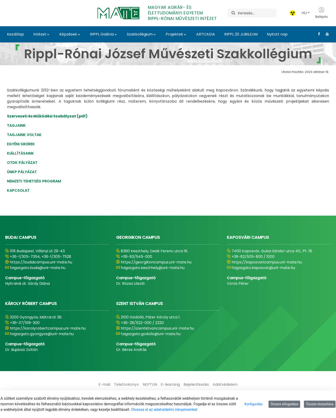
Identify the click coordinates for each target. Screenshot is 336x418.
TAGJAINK (16, 125)
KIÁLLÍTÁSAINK (20, 153)
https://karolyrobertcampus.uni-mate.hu (48, 328)
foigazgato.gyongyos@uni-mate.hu (42, 334)
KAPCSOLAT (18, 190)
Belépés (321, 13)
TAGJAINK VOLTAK (24, 134)
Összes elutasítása (319, 404)
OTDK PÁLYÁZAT (22, 162)
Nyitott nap (277, 34)
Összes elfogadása (284, 404)
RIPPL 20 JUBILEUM (241, 34)
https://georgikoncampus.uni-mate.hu (156, 262)
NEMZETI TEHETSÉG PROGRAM (34, 181)
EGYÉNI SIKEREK (21, 144)
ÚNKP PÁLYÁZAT (22, 172)
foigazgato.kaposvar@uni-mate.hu (263, 267)
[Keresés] (257, 13)
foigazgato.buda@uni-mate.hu (37, 267)
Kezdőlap (15, 34)
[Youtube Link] (325, 34)
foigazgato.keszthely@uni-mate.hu (153, 267)
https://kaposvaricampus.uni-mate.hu (267, 262)
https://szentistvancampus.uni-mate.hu (157, 328)
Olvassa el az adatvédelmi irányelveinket (164, 409)
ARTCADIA (205, 34)
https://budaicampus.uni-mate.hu (41, 262)
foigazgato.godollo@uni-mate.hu (151, 334)
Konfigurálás (254, 404)
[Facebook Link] (317, 34)
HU (306, 13)
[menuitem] (104, 384)
